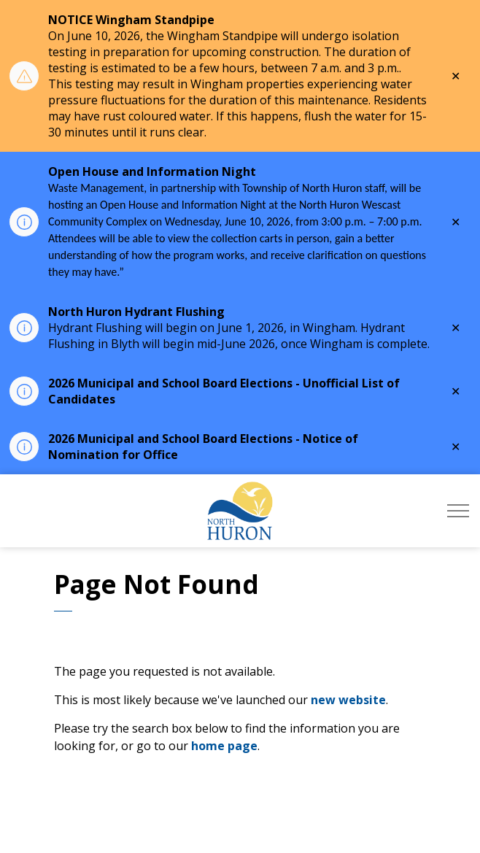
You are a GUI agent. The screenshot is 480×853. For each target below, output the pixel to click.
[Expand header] (458, 510)
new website (348, 700)
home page (224, 746)
